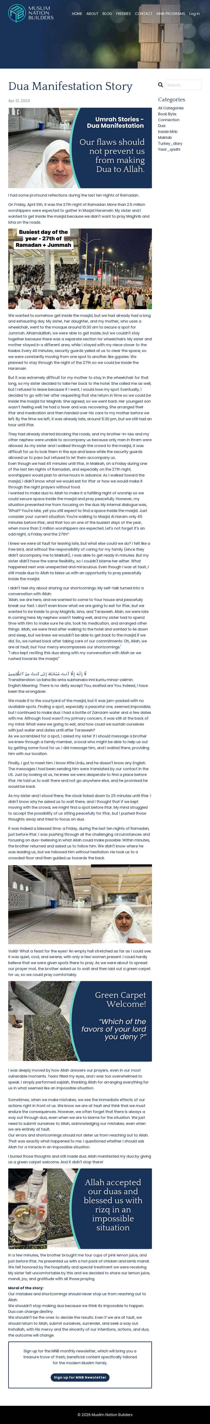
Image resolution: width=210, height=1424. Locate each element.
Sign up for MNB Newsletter (80, 1377)
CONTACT (143, 13)
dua (161, 125)
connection (168, 119)
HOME (75, 13)
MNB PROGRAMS (170, 13)
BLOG (106, 13)
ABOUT (91, 13)
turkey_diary (170, 143)
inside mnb (168, 131)
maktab (165, 137)
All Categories (171, 108)
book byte (167, 114)
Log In (194, 13)
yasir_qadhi (169, 149)
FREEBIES (122, 13)
